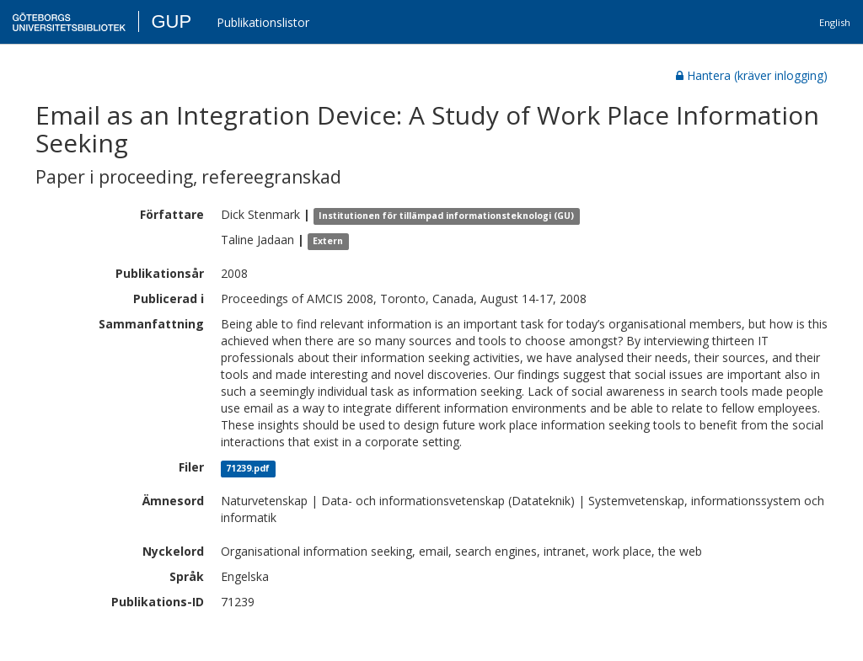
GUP (171, 21)
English (834, 22)
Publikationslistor (263, 22)
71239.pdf (248, 468)
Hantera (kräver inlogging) (752, 75)
